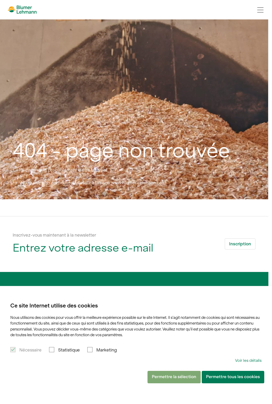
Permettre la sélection (174, 376)
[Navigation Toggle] (260, 10)
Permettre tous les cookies (233, 376)
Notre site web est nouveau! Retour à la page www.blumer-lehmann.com (93, 182)
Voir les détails (248, 360)
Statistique (69, 349)
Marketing (106, 349)
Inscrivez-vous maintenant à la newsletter (54, 235)
